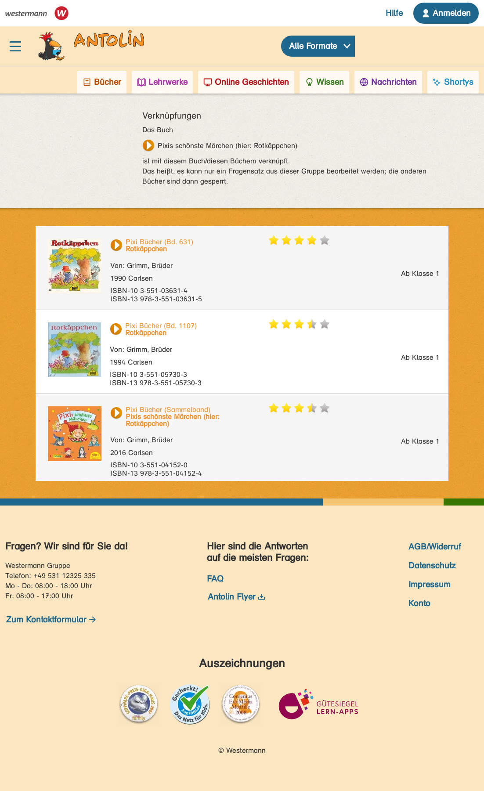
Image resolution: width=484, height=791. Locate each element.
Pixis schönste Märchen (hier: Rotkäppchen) (227, 145)
